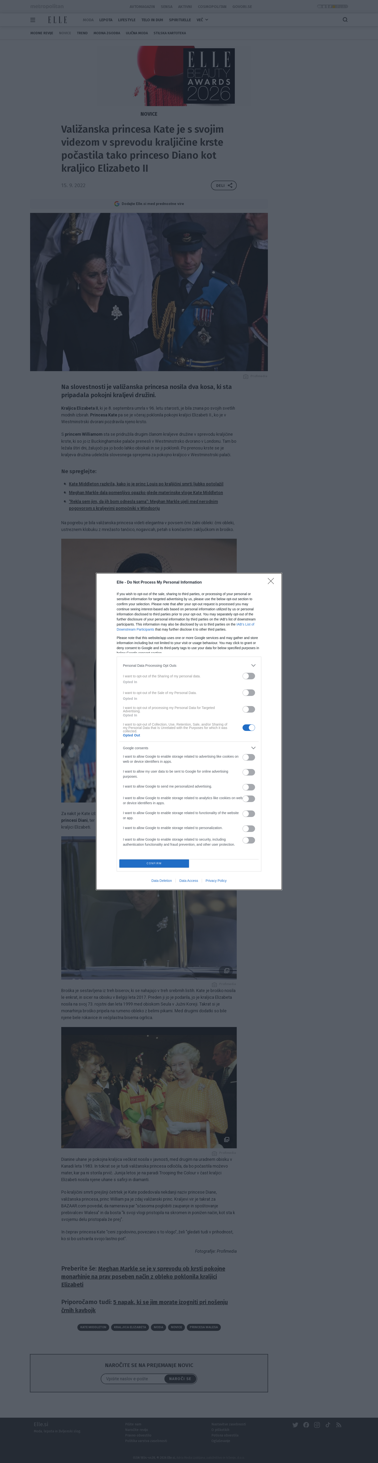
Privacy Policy (216, 881)
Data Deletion (161, 881)
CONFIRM (154, 863)
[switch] (249, 676)
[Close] (272, 582)
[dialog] (189, 731)
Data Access (188, 881)
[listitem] (189, 665)
